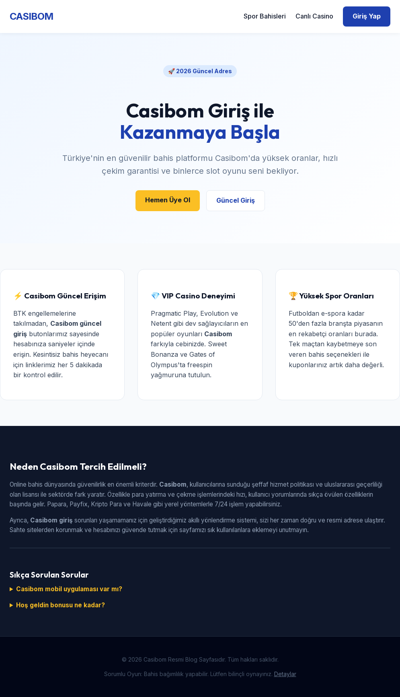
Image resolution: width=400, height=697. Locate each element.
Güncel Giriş (235, 200)
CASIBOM (31, 16)
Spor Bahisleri (265, 16)
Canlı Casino (314, 16)
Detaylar (285, 673)
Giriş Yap (367, 16)
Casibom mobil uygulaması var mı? (69, 589)
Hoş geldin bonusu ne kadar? (60, 605)
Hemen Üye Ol (167, 200)
